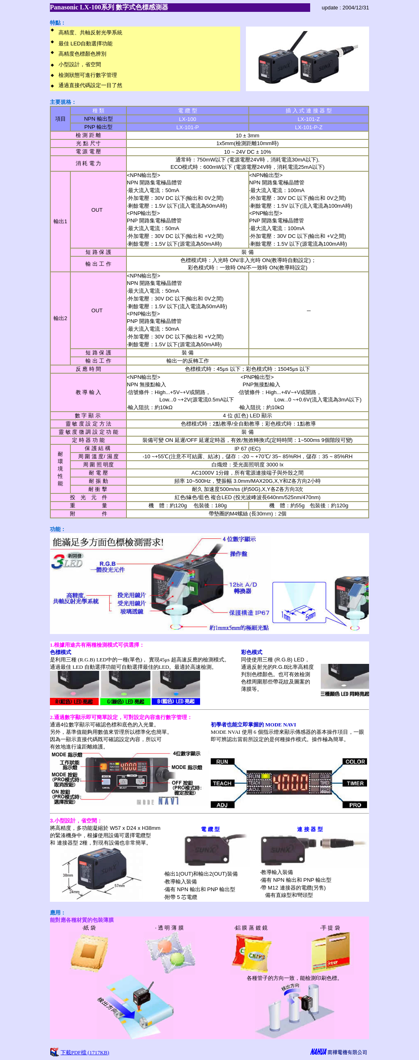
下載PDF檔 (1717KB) (85, 1052)
